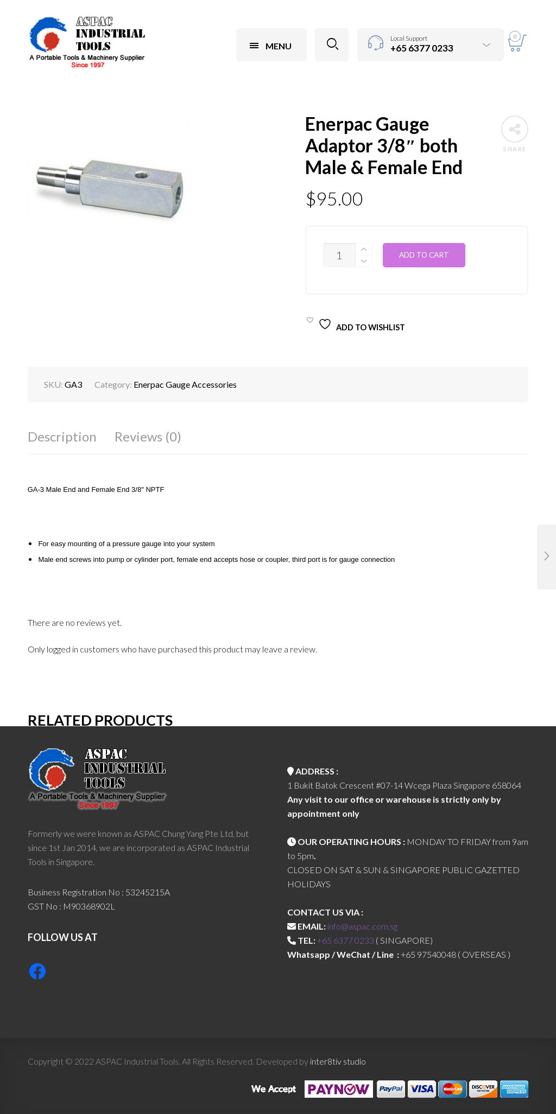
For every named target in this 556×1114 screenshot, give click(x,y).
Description (62, 436)
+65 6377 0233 (345, 940)
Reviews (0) (148, 436)
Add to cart (424, 255)
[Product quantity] (339, 255)
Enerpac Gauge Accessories (185, 384)
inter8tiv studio (338, 1061)
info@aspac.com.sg (362, 926)
